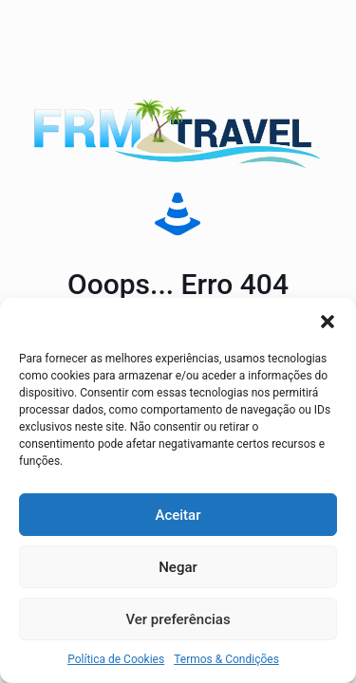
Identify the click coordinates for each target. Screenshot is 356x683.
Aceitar (177, 515)
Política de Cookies (115, 659)
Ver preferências (177, 619)
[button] (327, 321)
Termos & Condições (226, 659)
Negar (178, 567)
